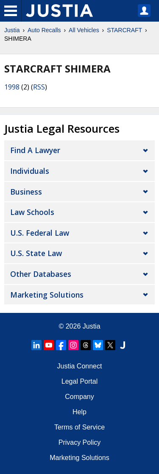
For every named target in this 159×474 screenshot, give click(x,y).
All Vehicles (84, 30)
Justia (12, 30)
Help (79, 411)
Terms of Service (79, 427)
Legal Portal (79, 381)
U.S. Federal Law (39, 233)
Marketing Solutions (47, 295)
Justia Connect (79, 366)
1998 (12, 87)
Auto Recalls (44, 30)
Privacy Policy (80, 442)
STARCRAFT (124, 30)
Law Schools (32, 212)
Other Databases (40, 274)
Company (79, 396)
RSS (39, 87)
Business (26, 192)
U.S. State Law (36, 253)
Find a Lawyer (35, 150)
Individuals (29, 171)
